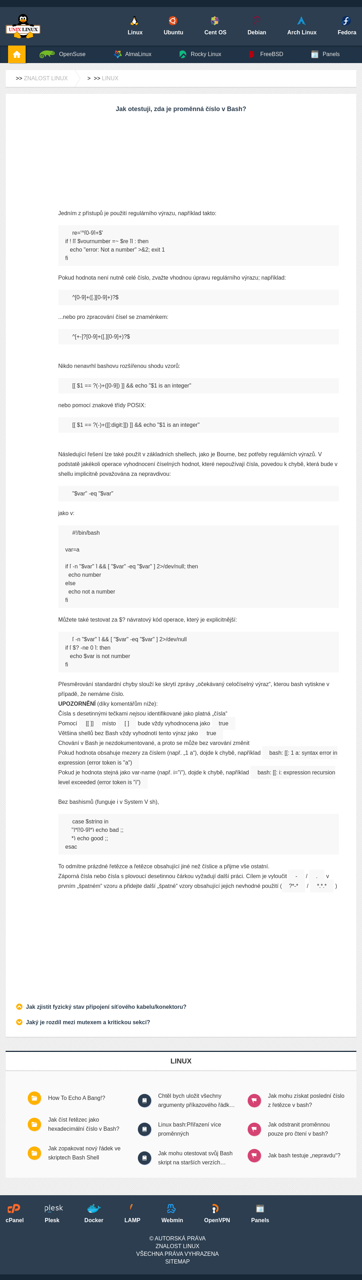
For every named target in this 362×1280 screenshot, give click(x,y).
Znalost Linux (46, 78)
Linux (110, 78)
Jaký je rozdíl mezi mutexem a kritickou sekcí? (88, 1022)
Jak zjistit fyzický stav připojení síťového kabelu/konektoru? (106, 1007)
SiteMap (177, 1262)
